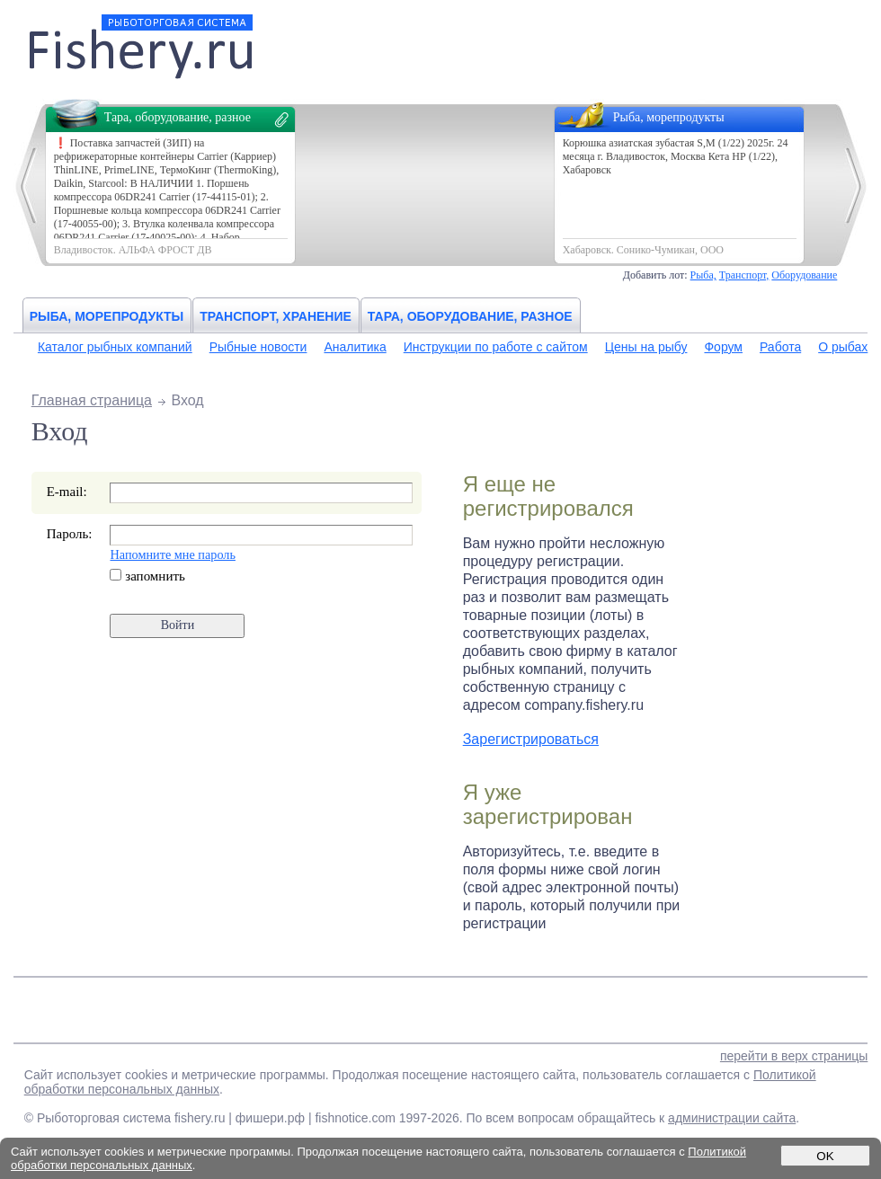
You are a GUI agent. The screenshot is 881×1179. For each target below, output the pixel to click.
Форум (723, 347)
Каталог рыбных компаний (115, 347)
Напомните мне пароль (172, 554)
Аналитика (355, 347)
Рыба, (703, 275)
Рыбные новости (258, 347)
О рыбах (843, 347)
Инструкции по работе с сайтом (496, 347)
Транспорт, (744, 275)
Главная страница (91, 400)
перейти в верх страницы (794, 1056)
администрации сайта (732, 1118)
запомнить (147, 576)
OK (824, 1156)
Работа (780, 347)
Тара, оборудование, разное (470, 316)
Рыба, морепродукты (107, 316)
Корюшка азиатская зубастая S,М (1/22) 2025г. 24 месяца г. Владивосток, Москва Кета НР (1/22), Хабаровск (675, 156)
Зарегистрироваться (531, 739)
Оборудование (804, 275)
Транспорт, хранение (276, 316)
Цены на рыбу (646, 347)
